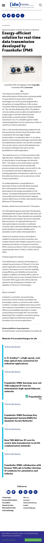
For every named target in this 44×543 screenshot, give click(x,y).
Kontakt (25, 505)
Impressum (26, 500)
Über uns (26, 497)
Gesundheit (6, 503)
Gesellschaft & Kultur (9, 500)
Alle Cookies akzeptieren (33, 540)
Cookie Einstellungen (29, 508)
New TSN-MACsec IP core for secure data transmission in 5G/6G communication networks (22, 443)
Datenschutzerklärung (29, 503)
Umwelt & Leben (7, 505)
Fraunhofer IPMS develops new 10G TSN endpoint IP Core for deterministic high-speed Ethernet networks (23, 387)
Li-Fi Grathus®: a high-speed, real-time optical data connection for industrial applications (22, 360)
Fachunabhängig (7, 510)
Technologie (6, 497)
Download (29, 87)
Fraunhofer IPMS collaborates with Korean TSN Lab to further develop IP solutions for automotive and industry (22, 469)
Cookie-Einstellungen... (9, 540)
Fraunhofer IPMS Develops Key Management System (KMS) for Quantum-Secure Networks (20, 418)
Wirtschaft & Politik (8, 508)
